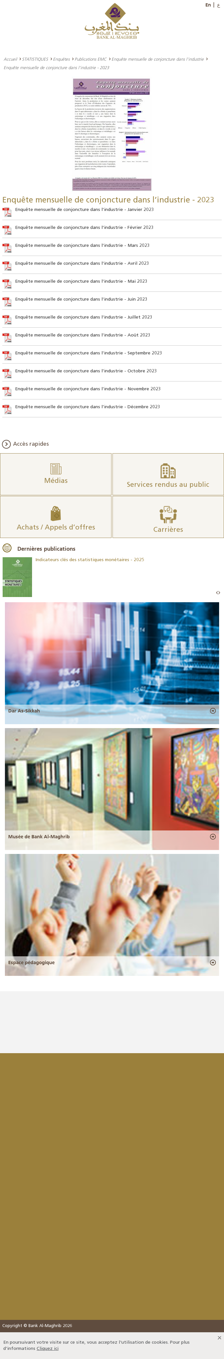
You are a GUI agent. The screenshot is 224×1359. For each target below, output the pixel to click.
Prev (217, 593)
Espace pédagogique (31, 962)
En (208, 5)
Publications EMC (91, 59)
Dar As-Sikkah (24, 711)
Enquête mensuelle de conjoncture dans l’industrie (158, 59)
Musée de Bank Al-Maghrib (39, 837)
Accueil (10, 59)
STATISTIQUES (35, 59)
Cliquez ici (48, 1348)
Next (219, 593)
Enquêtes (61, 59)
